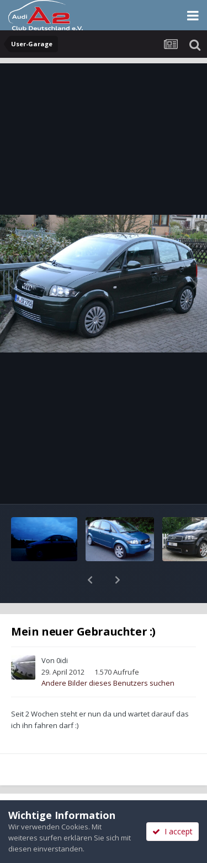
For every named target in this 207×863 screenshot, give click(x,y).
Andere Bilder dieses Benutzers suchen (107, 654)
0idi (62, 632)
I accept (172, 831)
